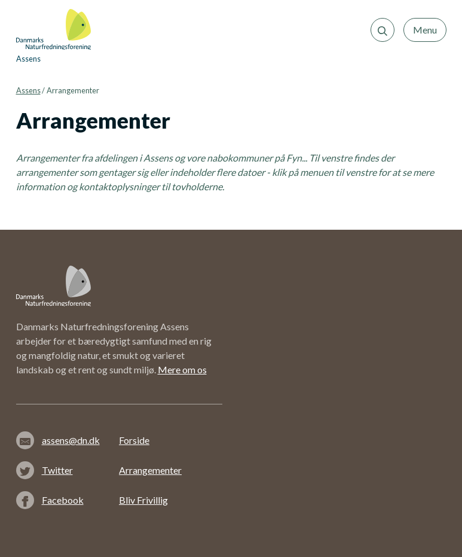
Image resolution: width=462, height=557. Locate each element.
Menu (425, 29)
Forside (134, 440)
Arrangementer (150, 470)
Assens (28, 90)
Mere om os (182, 369)
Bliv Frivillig (143, 500)
